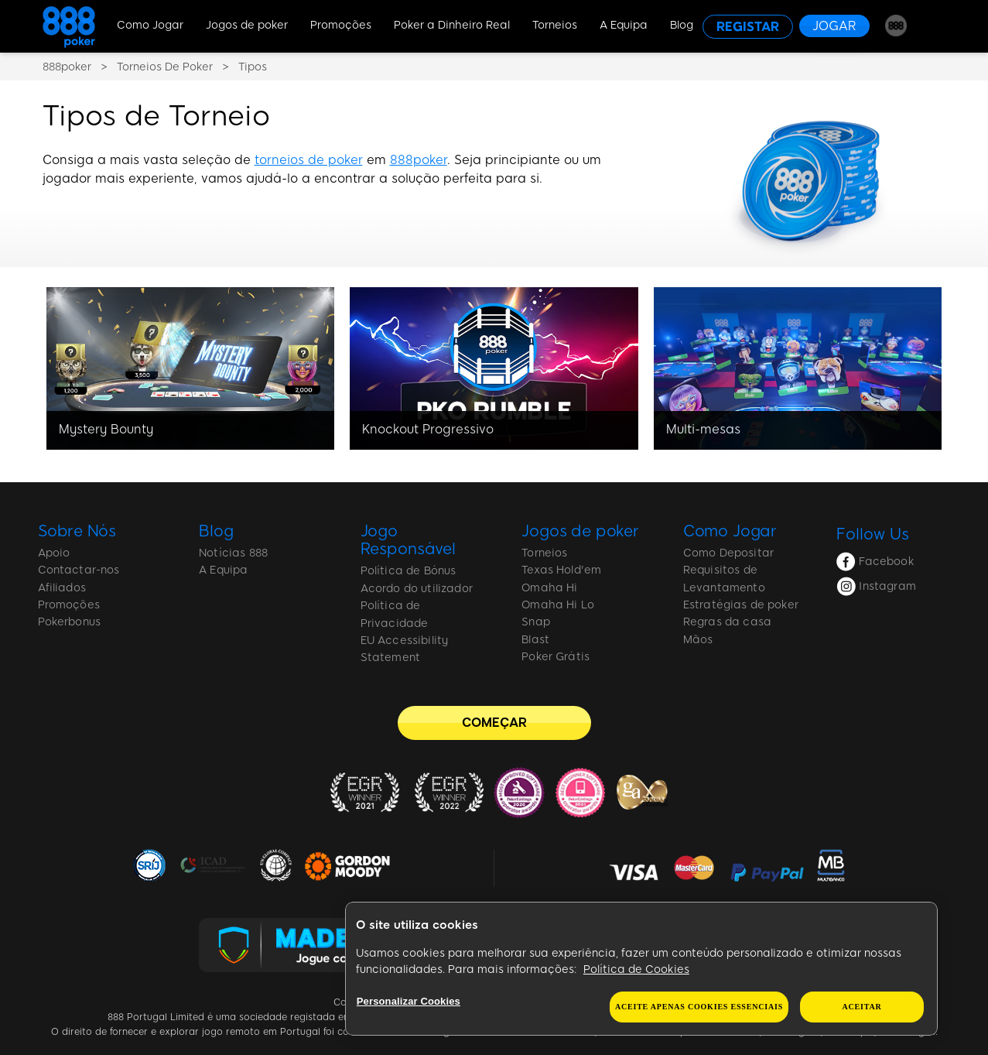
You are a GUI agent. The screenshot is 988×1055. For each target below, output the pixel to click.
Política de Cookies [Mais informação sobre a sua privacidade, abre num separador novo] (636, 969)
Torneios (554, 25)
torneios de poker (309, 159)
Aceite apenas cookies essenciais (699, 1006)
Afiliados (62, 587)
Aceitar (862, 1006)
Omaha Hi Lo (557, 604)
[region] (641, 969)
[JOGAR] (834, 26)
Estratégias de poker (740, 604)
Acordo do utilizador (417, 588)
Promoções (340, 25)
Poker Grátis (555, 656)
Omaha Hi (549, 587)
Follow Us (872, 534)
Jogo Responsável (408, 540)
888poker (418, 159)
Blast (535, 639)
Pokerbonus (69, 622)
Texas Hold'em (561, 570)
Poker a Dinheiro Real (452, 25)
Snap (535, 622)
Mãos (698, 639)
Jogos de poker (247, 25)
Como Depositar (728, 553)
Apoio (54, 553)
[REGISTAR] (748, 27)
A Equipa (624, 25)
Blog (681, 25)
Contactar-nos (79, 570)
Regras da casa (727, 622)
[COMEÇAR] (494, 723)
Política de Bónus (408, 570)
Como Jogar (150, 25)
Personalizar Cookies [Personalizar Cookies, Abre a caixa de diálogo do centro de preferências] (408, 1001)
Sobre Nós (77, 531)
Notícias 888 (233, 553)
